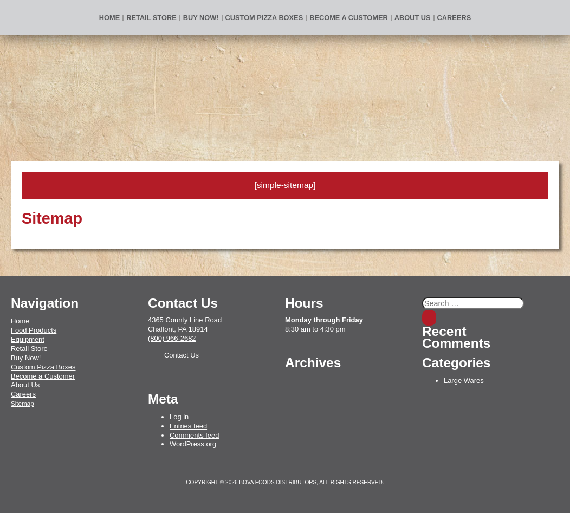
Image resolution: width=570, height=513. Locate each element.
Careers (454, 18)
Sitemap (22, 403)
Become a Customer (348, 18)
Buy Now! (26, 358)
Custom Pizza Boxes (264, 18)
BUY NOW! (201, 18)
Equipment (27, 339)
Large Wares (464, 380)
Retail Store (151, 18)
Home (109, 18)
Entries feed (188, 426)
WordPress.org (193, 444)
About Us (412, 18)
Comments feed (194, 435)
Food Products (33, 330)
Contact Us (181, 355)
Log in (179, 417)
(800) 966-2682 (172, 338)
